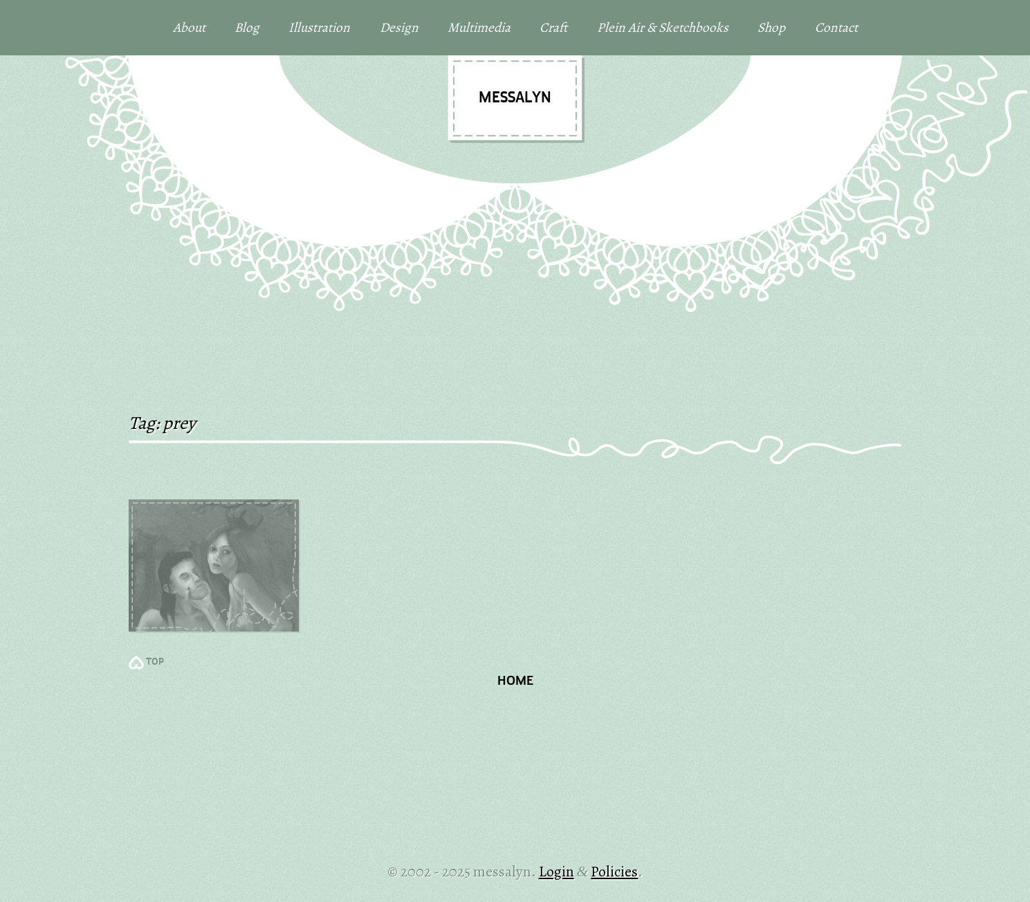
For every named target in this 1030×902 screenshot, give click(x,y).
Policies (614, 871)
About (189, 27)
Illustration (319, 27)
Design (399, 27)
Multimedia (479, 27)
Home (515, 681)
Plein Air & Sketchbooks (662, 27)
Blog (246, 27)
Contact (836, 27)
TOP (155, 662)
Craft (553, 27)
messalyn (515, 99)
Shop (771, 27)
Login (556, 871)
